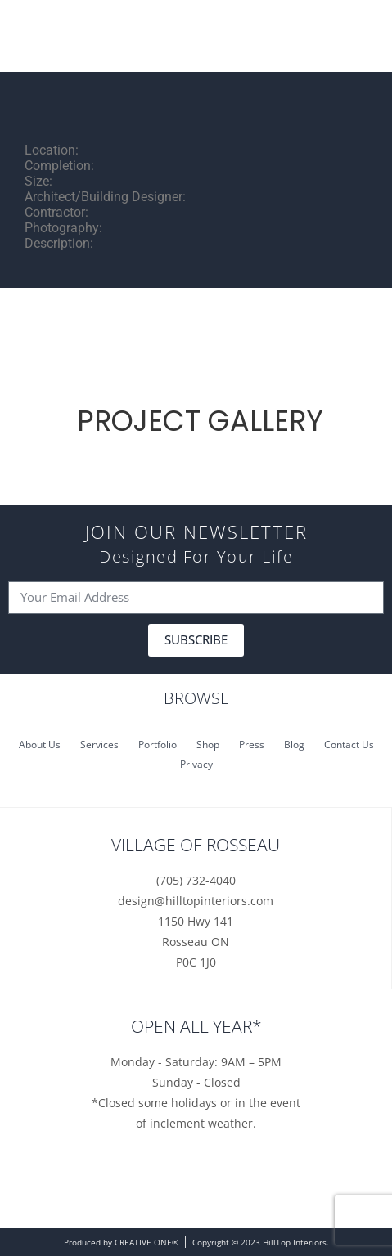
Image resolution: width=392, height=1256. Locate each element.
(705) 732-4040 (196, 880)
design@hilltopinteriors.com (195, 900)
